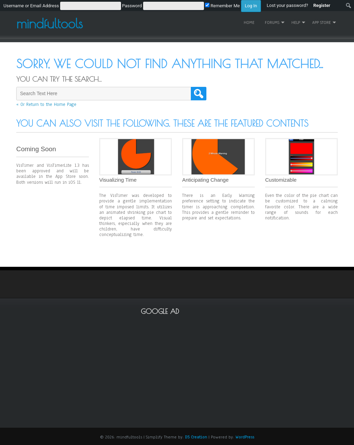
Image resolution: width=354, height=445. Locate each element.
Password (132, 5)
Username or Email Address (31, 5)
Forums (272, 22)
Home (249, 22)
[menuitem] (132, 5)
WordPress (244, 437)
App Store (321, 22)
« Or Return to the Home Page (46, 104)
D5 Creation (196, 437)
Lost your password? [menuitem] (287, 5)
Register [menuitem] (321, 5)
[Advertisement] (247, 367)
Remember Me (222, 5)
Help (295, 22)
